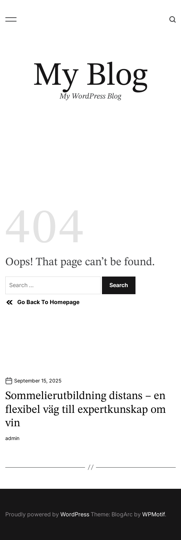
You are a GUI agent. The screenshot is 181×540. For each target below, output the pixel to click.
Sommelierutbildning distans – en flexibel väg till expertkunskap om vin (85, 410)
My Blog (90, 76)
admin (12, 438)
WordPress (74, 514)
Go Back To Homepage (42, 302)
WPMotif (153, 514)
